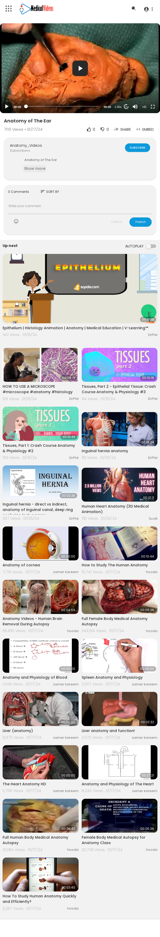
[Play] (6, 106)
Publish (140, 222)
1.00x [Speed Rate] (118, 106)
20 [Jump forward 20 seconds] (126, 107)
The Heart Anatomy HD (24, 784)
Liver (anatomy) (18, 730)
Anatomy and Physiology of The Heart (118, 784)
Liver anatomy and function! (108, 730)
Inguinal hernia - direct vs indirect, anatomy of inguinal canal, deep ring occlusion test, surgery (38, 510)
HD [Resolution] (144, 106)
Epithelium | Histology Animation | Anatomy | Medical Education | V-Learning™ (75, 328)
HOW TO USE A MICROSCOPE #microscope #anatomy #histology (38, 389)
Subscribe (137, 147)
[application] (80, 68)
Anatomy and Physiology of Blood (35, 677)
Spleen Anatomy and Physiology (112, 677)
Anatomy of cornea (21, 565)
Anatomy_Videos (26, 145)
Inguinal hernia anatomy (105, 450)
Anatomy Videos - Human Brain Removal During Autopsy (32, 621)
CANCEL (116, 222)
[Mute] (135, 106)
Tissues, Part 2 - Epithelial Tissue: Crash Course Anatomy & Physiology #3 (119, 389)
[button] (148, 9)
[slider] (62, 106)
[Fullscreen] (152, 106)
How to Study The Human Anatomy (115, 565)
